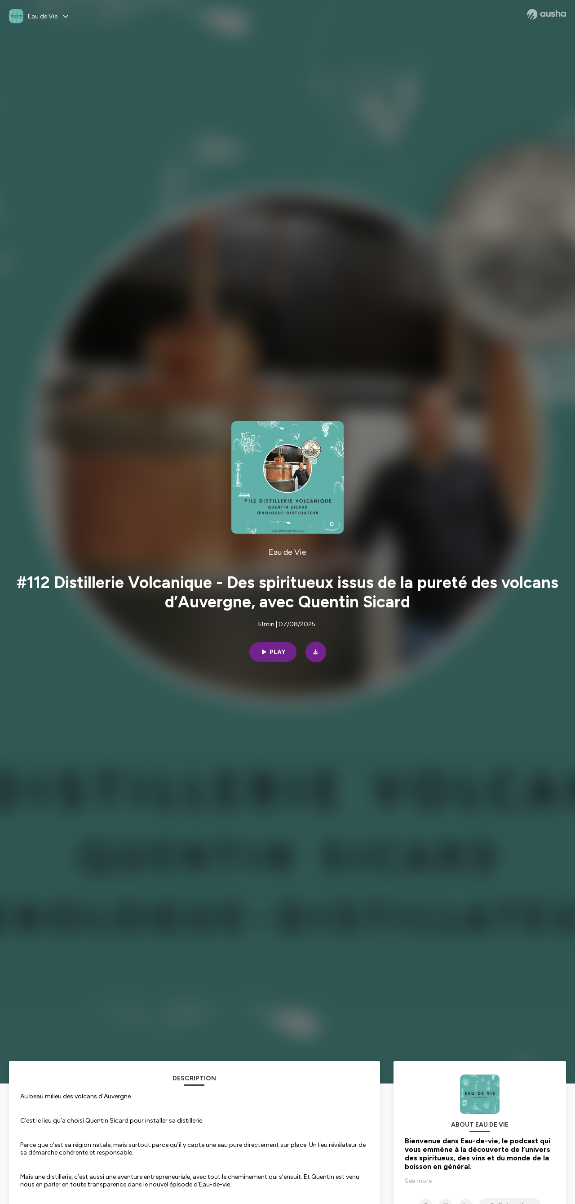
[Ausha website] (546, 14)
